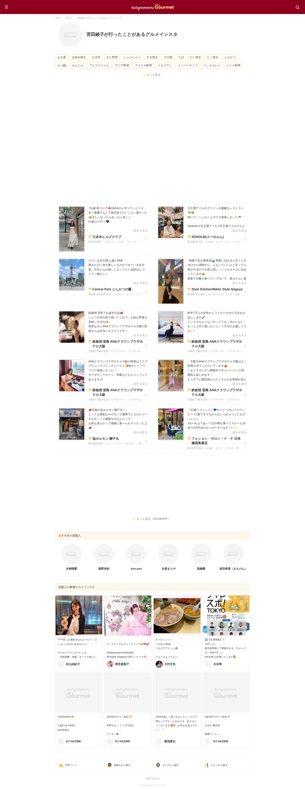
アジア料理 (122, 65)
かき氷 (96, 57)
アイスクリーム (99, 65)
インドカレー (212, 65)
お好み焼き (79, 57)
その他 (168, 57)
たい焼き (195, 57)
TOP (57, 18)
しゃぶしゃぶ (132, 57)
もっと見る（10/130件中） (153, 518)
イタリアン (165, 65)
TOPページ (71, 765)
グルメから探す (219, 765)
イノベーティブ (188, 65)
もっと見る (154, 74)
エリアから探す (170, 765)
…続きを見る (139, 230)
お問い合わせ (152, 778)
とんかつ (230, 57)
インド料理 (233, 65)
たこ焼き (212, 57)
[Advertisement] (175, 115)
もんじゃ (77, 65)
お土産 (62, 57)
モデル (68, 18)
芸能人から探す (122, 765)
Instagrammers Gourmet (153, 7)
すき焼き (152, 57)
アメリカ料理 (143, 65)
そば (181, 57)
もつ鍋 (62, 65)
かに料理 (112, 57)
